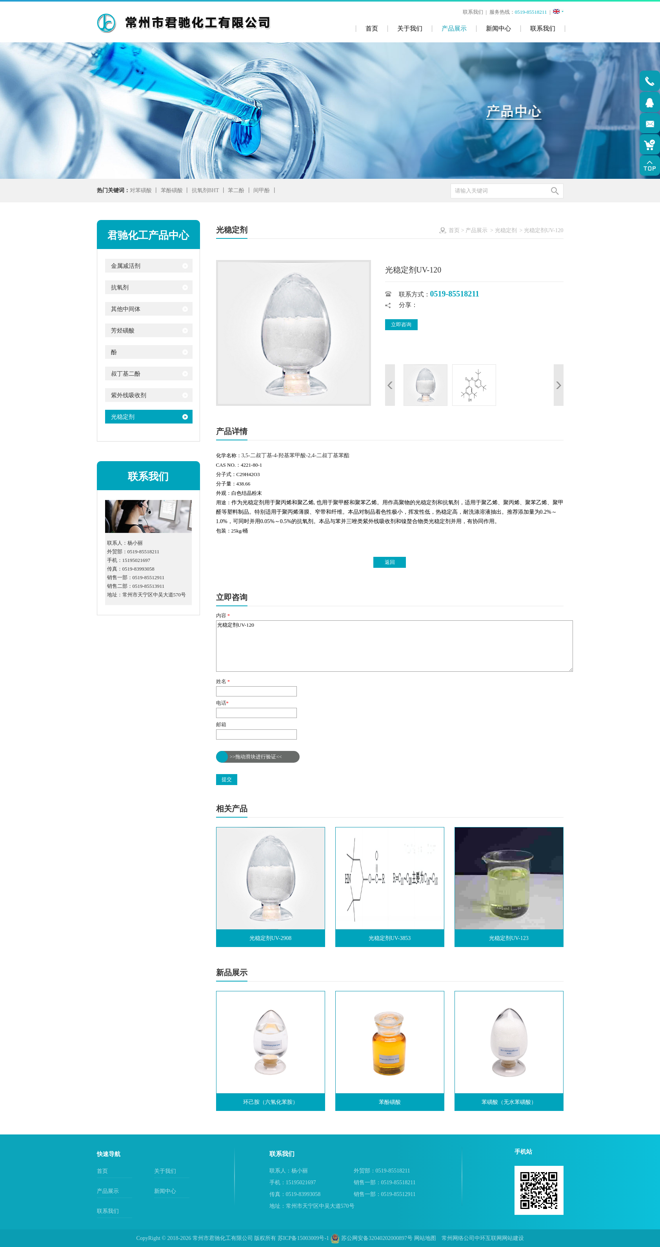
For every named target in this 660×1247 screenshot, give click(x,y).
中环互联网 (488, 1238)
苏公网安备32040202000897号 (372, 1238)
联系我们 (474, 12)
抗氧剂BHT (205, 190)
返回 (390, 562)
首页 (454, 230)
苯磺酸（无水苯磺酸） (509, 1102)
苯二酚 (236, 190)
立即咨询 (401, 324)
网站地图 (425, 1238)
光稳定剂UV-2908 (270, 938)
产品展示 (476, 230)
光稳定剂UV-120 (394, 646)
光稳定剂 (506, 230)
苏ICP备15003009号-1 (303, 1238)
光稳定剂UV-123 (509, 938)
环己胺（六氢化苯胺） (270, 1102)
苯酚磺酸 (172, 190)
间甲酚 (261, 190)
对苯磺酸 (141, 190)
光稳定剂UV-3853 (390, 938)
